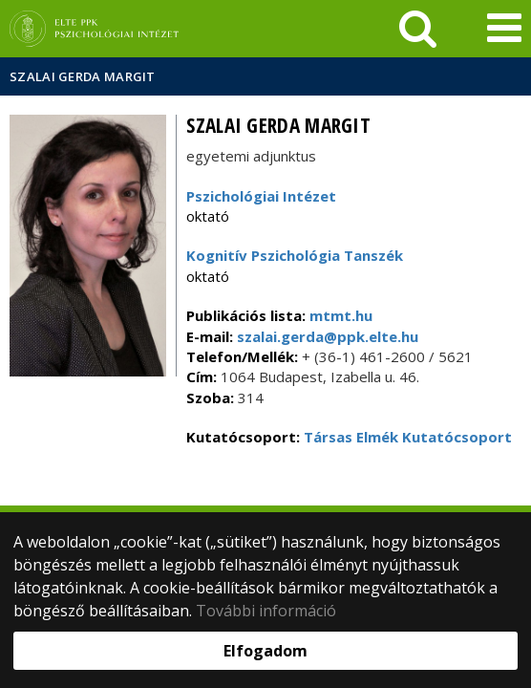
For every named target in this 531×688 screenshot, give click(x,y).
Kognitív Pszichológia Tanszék (294, 255)
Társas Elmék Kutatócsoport (408, 436)
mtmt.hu (340, 315)
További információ (266, 610)
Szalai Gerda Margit (83, 76)
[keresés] (417, 28)
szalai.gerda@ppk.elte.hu (325, 336)
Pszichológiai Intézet (261, 195)
